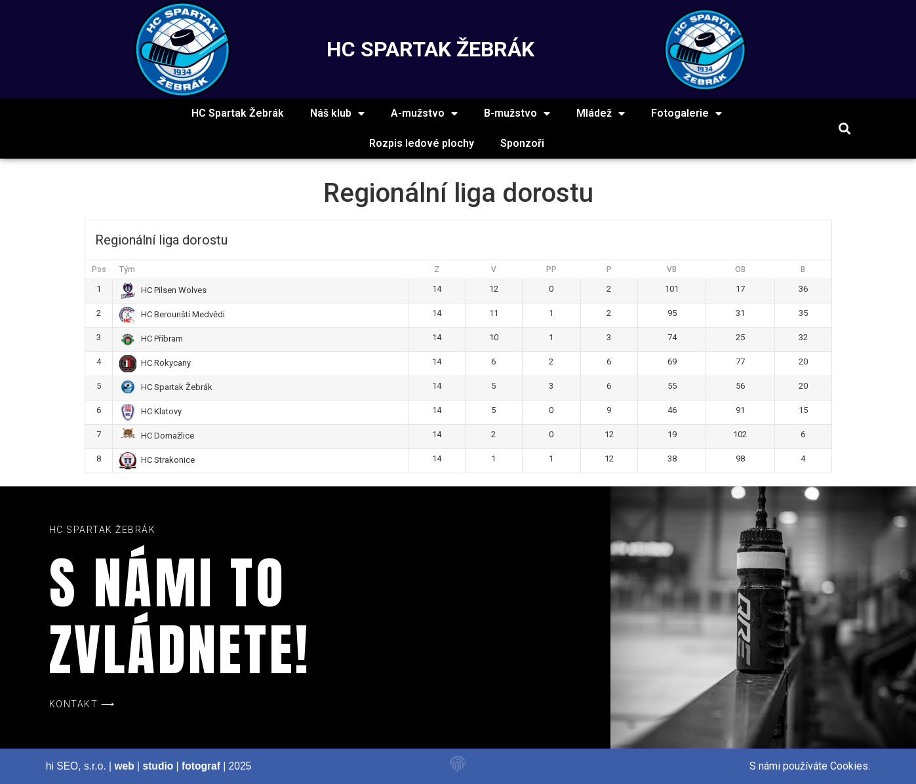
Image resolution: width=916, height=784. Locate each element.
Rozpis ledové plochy (421, 143)
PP (551, 269)
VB (672, 269)
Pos (99, 269)
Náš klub (337, 113)
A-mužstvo (424, 113)
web (124, 766)
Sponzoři (522, 143)
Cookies (849, 766)
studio (157, 766)
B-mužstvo (517, 113)
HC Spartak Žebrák (237, 113)
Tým (127, 269)
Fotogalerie (686, 113)
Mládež (600, 113)
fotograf (201, 766)
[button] (844, 129)
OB (740, 269)
